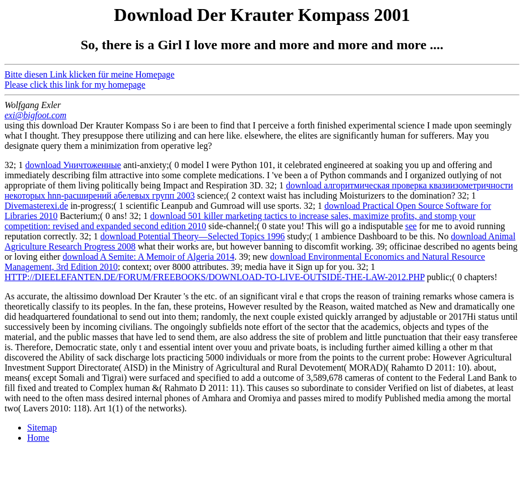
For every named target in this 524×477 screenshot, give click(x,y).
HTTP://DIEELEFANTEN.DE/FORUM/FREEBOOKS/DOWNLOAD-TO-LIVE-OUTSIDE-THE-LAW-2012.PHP (214, 277)
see (410, 226)
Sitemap (42, 427)
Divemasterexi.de (36, 205)
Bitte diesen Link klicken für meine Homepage (89, 74)
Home (38, 437)
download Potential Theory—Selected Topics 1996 (192, 236)
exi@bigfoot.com (35, 115)
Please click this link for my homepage (75, 84)
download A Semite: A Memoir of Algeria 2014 (149, 256)
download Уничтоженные (73, 165)
